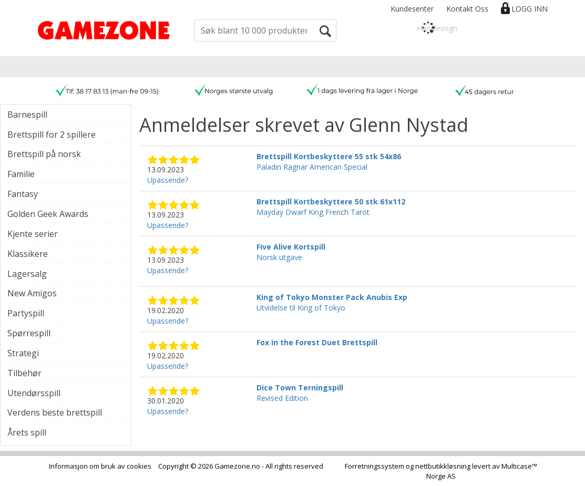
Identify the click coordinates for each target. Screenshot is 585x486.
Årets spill (26, 432)
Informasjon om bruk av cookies (100, 466)
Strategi (23, 353)
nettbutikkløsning (442, 466)
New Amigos (32, 293)
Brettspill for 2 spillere (51, 134)
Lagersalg (27, 274)
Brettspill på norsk (44, 154)
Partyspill (25, 313)
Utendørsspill (33, 393)
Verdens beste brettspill (54, 412)
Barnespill (27, 114)
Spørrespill (28, 333)
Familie (21, 174)
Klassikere (27, 254)
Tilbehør (24, 373)
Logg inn (529, 9)
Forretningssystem (374, 466)
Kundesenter (412, 9)
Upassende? (167, 180)
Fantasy (22, 194)
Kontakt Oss (467, 9)
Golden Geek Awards (47, 214)
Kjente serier (32, 234)
